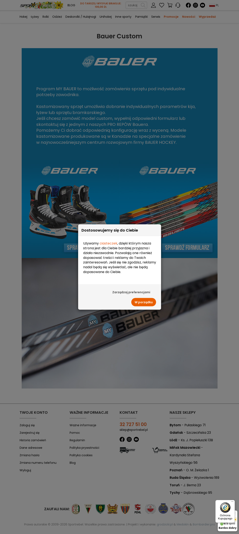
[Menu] (232, 502)
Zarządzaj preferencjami (131, 283)
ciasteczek (108, 233)
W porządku (144, 293)
